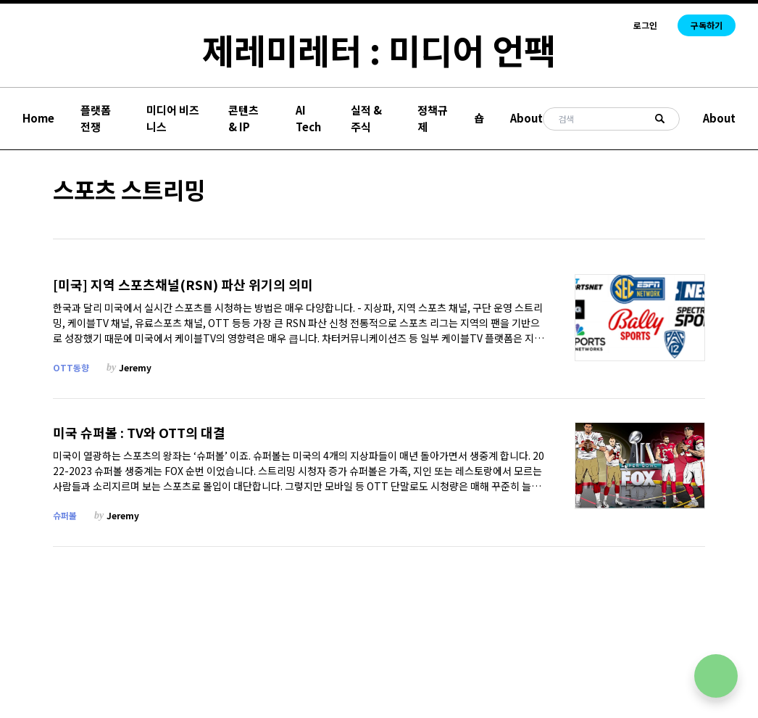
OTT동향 (71, 367)
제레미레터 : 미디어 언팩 (379, 49)
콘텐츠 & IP (243, 118)
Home (38, 117)
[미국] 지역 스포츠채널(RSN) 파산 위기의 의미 (183, 285)
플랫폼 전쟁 (95, 118)
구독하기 (706, 25)
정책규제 (432, 118)
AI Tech (308, 118)
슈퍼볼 (65, 515)
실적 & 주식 (366, 118)
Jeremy (135, 367)
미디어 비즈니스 (172, 118)
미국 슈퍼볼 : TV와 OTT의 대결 (139, 433)
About (526, 117)
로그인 (645, 25)
